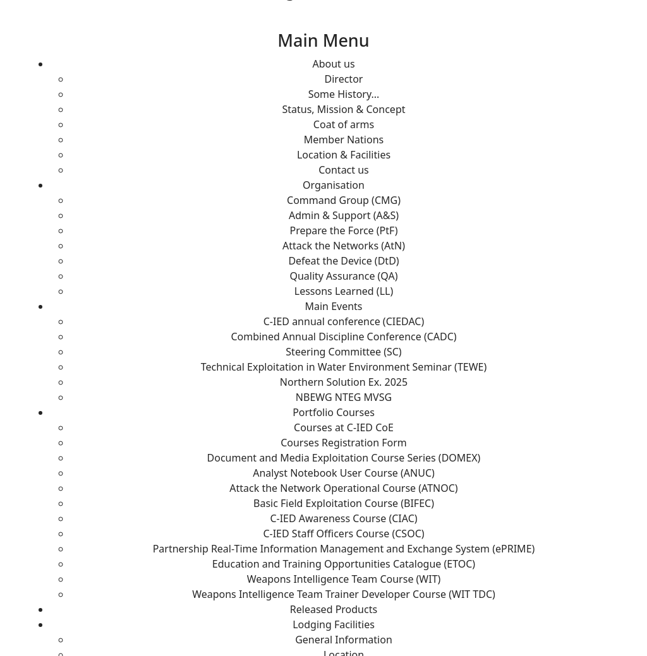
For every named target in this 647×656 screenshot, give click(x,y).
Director (344, 79)
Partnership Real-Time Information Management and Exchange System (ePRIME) (344, 549)
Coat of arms (343, 124)
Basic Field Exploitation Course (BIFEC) (343, 503)
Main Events (333, 306)
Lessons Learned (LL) (343, 291)
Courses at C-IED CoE (344, 427)
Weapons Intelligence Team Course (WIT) (344, 579)
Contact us (343, 170)
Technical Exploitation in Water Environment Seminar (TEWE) (344, 367)
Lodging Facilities (334, 624)
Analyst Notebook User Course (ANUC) (344, 473)
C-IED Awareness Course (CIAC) (343, 518)
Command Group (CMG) (344, 200)
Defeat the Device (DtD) (343, 261)
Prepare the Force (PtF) (344, 230)
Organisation (334, 185)
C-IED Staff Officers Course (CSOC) (343, 533)
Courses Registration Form (344, 443)
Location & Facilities (343, 155)
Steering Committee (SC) (343, 352)
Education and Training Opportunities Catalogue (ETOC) (343, 564)
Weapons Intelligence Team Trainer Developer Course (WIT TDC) (343, 594)
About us (333, 64)
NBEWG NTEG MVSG (344, 397)
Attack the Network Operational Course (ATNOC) (343, 488)
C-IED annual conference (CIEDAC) (344, 321)
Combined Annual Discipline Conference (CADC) (343, 336)
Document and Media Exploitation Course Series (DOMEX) (344, 458)
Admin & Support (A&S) (344, 215)
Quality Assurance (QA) (343, 276)
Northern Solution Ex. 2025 (344, 382)
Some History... (344, 94)
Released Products (333, 609)
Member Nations (344, 139)
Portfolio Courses (334, 412)
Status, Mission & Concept (343, 109)
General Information (343, 640)
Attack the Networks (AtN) (343, 246)
